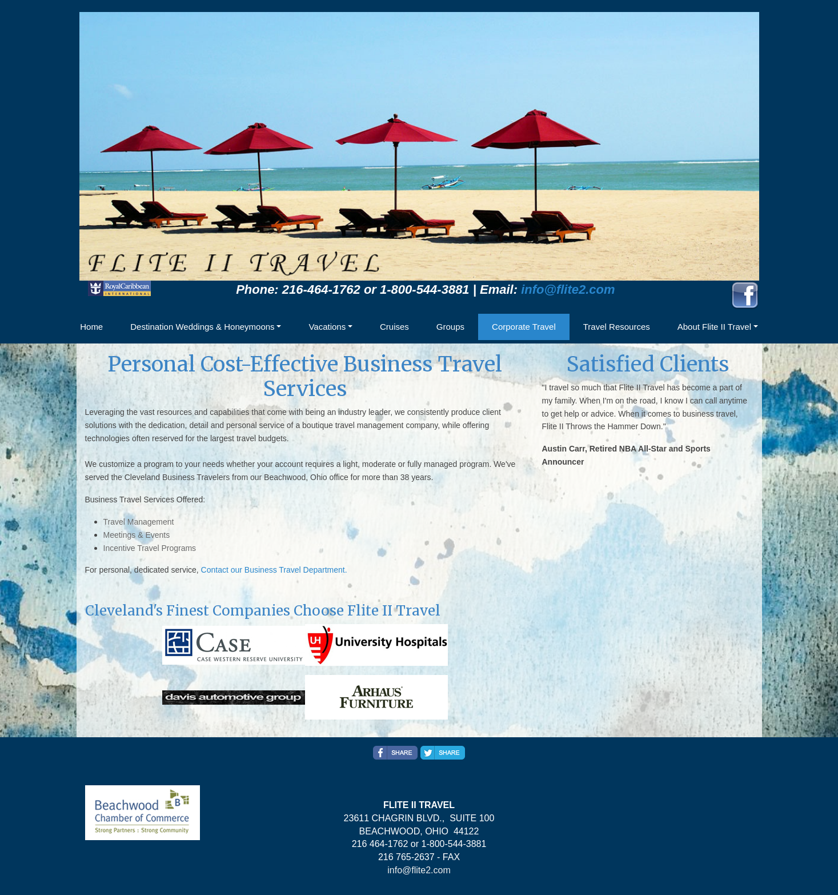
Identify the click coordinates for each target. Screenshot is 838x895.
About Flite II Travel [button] (714, 326)
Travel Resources (616, 326)
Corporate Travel (524, 326)
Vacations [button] (327, 326)
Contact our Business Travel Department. (274, 569)
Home (91, 326)
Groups (450, 326)
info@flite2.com (568, 289)
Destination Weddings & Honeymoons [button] (202, 326)
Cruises (394, 326)
